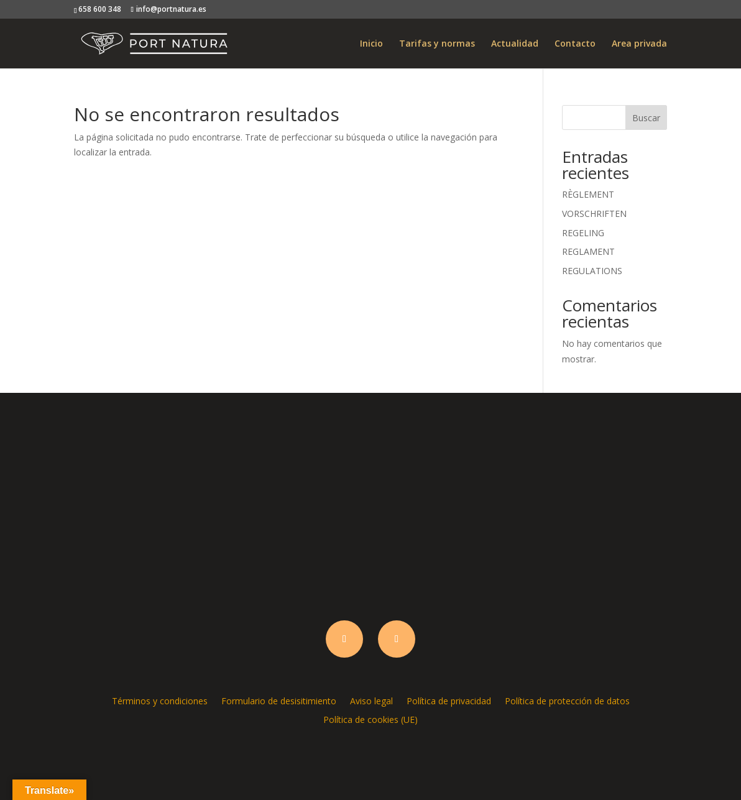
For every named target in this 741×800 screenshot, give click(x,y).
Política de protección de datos (567, 700)
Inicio (371, 44)
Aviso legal (371, 700)
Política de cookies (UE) (370, 719)
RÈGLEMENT (588, 194)
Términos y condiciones (160, 700)
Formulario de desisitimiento (278, 700)
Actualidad (514, 44)
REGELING (583, 233)
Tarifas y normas (437, 44)
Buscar (646, 118)
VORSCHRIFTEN (594, 213)
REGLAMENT (588, 251)
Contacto (575, 44)
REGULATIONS (592, 271)
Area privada (639, 44)
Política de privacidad (449, 700)
